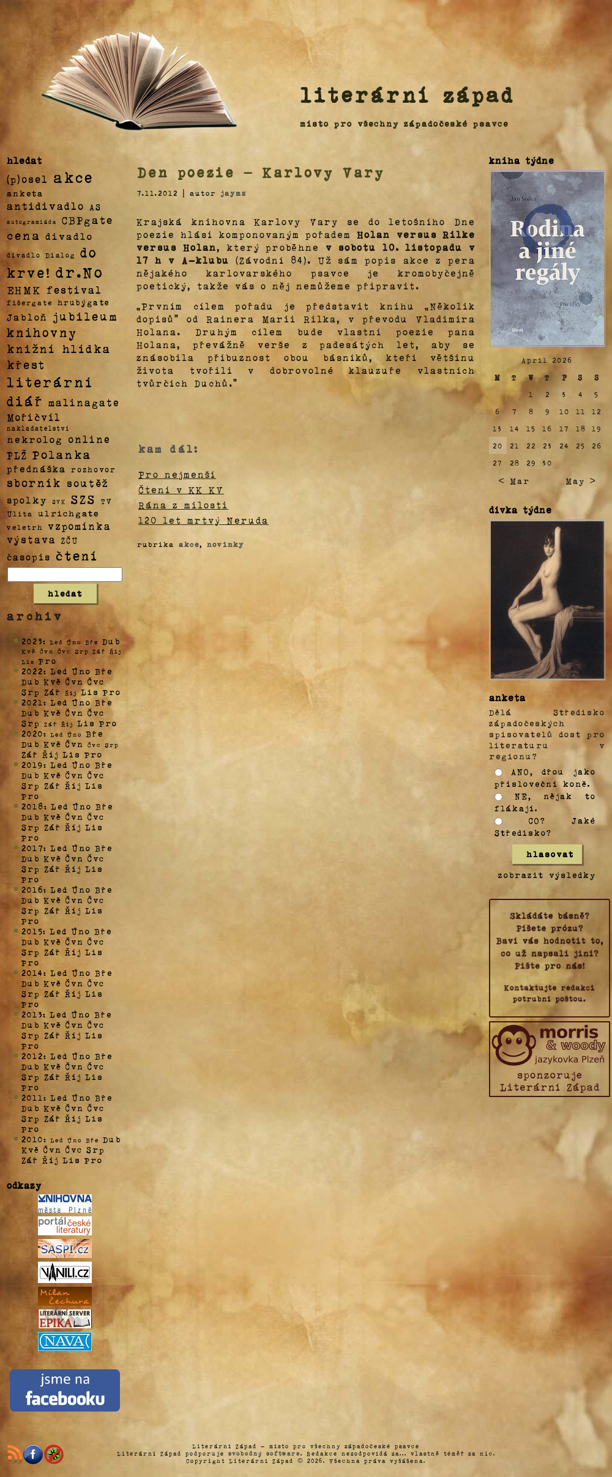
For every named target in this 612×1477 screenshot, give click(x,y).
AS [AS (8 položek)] (95, 206)
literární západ (407, 94)
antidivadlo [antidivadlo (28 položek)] (45, 205)
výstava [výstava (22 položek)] (31, 539)
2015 (32, 931)
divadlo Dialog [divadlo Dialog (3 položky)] (41, 254)
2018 (32, 806)
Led (59, 671)
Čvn (74, 681)
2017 (32, 848)
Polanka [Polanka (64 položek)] (62, 454)
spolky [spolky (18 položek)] (27, 499)
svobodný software (264, 1453)
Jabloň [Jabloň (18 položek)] (27, 316)
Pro (48, 660)
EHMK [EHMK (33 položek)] (24, 289)
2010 (32, 1139)
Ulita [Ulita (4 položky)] (20, 513)
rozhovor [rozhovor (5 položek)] (93, 469)
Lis (90, 691)
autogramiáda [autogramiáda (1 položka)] (32, 221)
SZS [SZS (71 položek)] (83, 499)
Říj (50, 754)
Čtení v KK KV (181, 489)
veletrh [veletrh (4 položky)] (25, 527)
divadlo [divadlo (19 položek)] (69, 235)
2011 (32, 1097)
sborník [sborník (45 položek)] (34, 482)
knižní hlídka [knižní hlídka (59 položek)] (59, 348)
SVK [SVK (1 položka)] (59, 501)
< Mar (513, 480)
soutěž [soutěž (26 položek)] (88, 482)
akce (189, 544)
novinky (225, 544)
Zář (52, 691)
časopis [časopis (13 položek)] (29, 557)
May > (580, 480)
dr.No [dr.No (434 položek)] (80, 271)
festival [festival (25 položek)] (74, 289)
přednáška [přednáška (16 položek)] (36, 469)
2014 (32, 972)
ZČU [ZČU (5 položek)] (69, 540)
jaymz (233, 193)
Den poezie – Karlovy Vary (261, 172)
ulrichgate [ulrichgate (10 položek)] (68, 513)
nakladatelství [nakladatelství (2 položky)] (38, 428)
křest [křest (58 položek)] (26, 364)
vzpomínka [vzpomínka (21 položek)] (79, 525)
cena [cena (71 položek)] (23, 235)
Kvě (52, 681)
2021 (32, 702)
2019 (32, 764)
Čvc (96, 681)
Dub (111, 641)
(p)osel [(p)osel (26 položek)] (27, 178)
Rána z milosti (183, 505)
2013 (32, 1014)
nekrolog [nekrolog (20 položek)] (35, 439)
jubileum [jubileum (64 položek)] (85, 316)
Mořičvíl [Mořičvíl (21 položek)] (34, 417)
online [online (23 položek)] (89, 439)
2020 (32, 733)
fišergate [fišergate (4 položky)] (30, 302)
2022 (32, 671)
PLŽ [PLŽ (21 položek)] (17, 454)
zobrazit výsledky (547, 874)
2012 (32, 1056)
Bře (104, 671)
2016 (32, 889)
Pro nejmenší (177, 474)
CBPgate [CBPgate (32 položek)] (87, 219)
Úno (81, 671)
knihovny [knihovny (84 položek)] (42, 332)
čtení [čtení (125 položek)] (77, 555)
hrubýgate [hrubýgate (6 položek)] (84, 302)
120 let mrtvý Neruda (203, 520)
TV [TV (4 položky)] (106, 500)
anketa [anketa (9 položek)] (25, 192)
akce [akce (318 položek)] (73, 177)
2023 (32, 641)
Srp (30, 691)
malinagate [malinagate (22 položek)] (84, 402)
